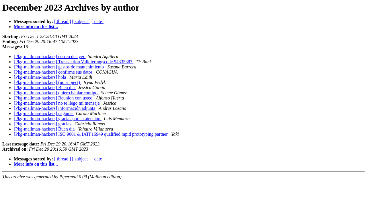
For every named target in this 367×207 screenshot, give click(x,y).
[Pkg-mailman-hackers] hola (40, 77)
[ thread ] (62, 21)
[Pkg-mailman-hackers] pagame (44, 113)
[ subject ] (81, 21)
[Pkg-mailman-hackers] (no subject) (47, 82)
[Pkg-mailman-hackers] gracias (43, 123)
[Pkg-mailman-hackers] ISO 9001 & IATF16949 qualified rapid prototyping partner (91, 134)
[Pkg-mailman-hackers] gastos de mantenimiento (59, 66)
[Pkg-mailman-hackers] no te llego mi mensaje (57, 103)
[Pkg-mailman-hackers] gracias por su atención (57, 118)
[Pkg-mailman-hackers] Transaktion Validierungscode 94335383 (73, 61)
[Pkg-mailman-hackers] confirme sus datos (54, 72)
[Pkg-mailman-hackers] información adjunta (55, 108)
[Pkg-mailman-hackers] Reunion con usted (53, 97)
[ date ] (98, 21)
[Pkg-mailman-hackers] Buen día (45, 87)
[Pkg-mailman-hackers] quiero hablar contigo (56, 92)
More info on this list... (36, 26)
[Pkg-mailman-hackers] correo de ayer (50, 56)
